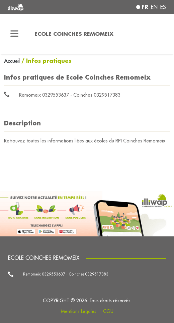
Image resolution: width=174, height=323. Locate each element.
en (154, 7)
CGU (108, 311)
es (163, 7)
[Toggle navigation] (14, 33)
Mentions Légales (78, 311)
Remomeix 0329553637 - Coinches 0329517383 (69, 95)
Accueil (12, 61)
